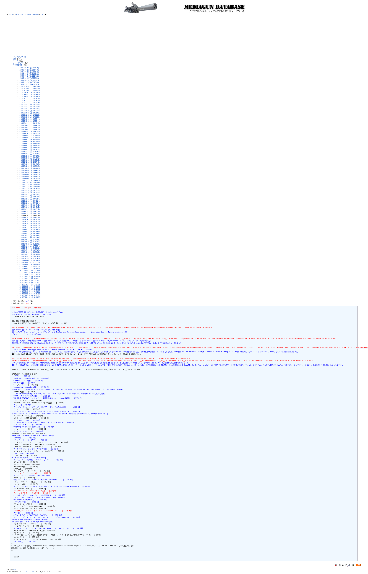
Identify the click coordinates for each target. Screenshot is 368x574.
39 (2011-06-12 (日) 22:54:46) (29, 146)
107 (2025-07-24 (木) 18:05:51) (29, 285)
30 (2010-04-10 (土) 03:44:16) (29, 127)
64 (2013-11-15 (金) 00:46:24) (29, 197)
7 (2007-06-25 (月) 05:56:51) (29, 80)
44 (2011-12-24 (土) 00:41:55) (29, 156)
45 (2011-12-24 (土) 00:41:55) (29, 158)
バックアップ (18, 63)
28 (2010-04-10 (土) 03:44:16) (29, 123)
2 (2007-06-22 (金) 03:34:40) (29, 70)
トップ (10, 14)
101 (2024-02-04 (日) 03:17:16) (29, 273)
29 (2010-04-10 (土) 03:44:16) (29, 125)
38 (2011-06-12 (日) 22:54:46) (29, 144)
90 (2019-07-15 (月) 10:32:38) (29, 250)
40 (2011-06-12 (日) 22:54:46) (29, 148)
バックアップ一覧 (19, 57)
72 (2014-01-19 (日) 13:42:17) (29, 213)
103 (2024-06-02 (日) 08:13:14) (29, 277)
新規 (17, 14)
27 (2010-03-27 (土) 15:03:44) (29, 121)
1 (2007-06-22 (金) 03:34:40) (29, 68)
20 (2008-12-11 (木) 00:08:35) (29, 107)
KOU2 (14, 569)
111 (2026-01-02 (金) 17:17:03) (29, 293)
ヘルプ (42, 14)
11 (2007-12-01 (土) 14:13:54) (29, 88)
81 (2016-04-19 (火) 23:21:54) (29, 232)
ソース (15, 61)
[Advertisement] (184, 36)
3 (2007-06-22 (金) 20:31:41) (29, 72)
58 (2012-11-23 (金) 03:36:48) (29, 185)
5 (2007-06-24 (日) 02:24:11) (29, 76)
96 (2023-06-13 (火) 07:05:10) (29, 262)
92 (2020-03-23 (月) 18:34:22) (29, 254)
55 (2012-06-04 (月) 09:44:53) (29, 178)
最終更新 (35, 14)
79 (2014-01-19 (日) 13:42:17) (29, 227)
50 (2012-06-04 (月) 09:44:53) (29, 168)
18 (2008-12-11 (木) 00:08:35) (29, 103)
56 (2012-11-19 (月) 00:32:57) (29, 180)
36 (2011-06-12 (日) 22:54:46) (29, 140)
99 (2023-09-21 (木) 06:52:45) (29, 268)
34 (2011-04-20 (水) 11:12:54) (29, 135)
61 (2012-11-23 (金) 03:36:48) (29, 191)
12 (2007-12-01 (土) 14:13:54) (29, 90)
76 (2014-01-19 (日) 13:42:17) (29, 221)
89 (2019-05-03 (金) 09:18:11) (29, 248)
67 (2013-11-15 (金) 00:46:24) (29, 203)
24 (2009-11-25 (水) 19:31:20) (29, 115)
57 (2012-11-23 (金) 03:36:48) (29, 182)
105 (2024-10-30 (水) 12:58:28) (29, 281)
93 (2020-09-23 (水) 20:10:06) (29, 256)
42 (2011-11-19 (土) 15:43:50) (29, 152)
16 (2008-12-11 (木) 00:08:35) (29, 99)
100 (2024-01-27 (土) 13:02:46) (29, 271)
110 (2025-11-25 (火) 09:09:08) (29, 291)
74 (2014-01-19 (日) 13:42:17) (29, 217)
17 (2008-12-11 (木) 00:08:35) (29, 101)
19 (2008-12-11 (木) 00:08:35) (29, 105)
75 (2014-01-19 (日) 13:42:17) (29, 219)
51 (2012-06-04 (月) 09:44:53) (29, 170)
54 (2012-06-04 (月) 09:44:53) (29, 176)
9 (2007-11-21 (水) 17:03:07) (29, 84)
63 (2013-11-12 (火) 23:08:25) (29, 195)
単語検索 (28, 14)
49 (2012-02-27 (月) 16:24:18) (29, 166)
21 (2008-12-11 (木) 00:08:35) (29, 109)
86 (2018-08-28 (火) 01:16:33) (29, 242)
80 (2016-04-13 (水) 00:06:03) (29, 230)
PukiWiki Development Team (29, 572)
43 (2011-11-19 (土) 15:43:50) (29, 154)
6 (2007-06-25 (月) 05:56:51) (29, 78)
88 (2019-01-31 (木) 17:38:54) (29, 246)
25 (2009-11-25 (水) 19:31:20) (29, 117)
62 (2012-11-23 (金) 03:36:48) (29, 193)
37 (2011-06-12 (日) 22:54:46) (29, 141)
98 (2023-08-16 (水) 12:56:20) (29, 266)
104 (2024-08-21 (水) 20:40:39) (29, 279)
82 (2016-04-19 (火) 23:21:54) (29, 234)
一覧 (22, 14)
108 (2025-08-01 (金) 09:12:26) (29, 287)
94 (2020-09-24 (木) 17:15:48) (29, 258)
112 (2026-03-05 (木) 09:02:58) (29, 295)
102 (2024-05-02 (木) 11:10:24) (29, 275)
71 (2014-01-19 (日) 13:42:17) (29, 211)
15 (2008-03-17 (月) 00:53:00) (29, 96)
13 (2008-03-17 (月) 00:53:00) (29, 92)
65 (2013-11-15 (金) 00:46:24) (29, 199)
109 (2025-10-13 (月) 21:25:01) (29, 289)
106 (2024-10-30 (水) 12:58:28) (29, 283)
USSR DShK (17, 65)
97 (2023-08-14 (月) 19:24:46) (29, 264)
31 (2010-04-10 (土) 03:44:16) (29, 129)
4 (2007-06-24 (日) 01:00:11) (29, 74)
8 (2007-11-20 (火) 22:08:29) (29, 82)
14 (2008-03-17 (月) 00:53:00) (29, 94)
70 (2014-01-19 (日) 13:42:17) (29, 209)
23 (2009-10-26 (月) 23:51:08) (29, 113)
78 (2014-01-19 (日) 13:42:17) (29, 226)
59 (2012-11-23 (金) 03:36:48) (29, 187)
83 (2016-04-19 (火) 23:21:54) (29, 236)
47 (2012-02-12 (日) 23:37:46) (29, 162)
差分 (15, 59)
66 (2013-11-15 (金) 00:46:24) (29, 201)
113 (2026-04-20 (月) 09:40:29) (29, 297)
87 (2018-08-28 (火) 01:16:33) (29, 244)
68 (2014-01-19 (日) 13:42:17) (29, 205)
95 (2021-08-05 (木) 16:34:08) (29, 260)
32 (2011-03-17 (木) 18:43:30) (29, 131)
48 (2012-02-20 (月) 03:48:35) (29, 164)
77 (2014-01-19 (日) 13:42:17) (29, 223)
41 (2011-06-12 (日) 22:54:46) (29, 150)
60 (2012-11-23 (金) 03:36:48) (29, 189)
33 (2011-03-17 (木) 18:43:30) (29, 133)
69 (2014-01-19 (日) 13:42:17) (29, 207)
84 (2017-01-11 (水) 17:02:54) (29, 238)
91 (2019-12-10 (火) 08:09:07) (29, 252)
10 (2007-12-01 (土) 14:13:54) (29, 86)
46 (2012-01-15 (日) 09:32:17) (29, 160)
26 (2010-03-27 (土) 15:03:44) (29, 119)
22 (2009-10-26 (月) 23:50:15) (29, 111)
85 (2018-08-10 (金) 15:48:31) (29, 240)
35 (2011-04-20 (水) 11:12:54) (29, 137)
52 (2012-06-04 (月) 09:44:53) (29, 172)
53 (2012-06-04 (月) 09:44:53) (29, 174)
